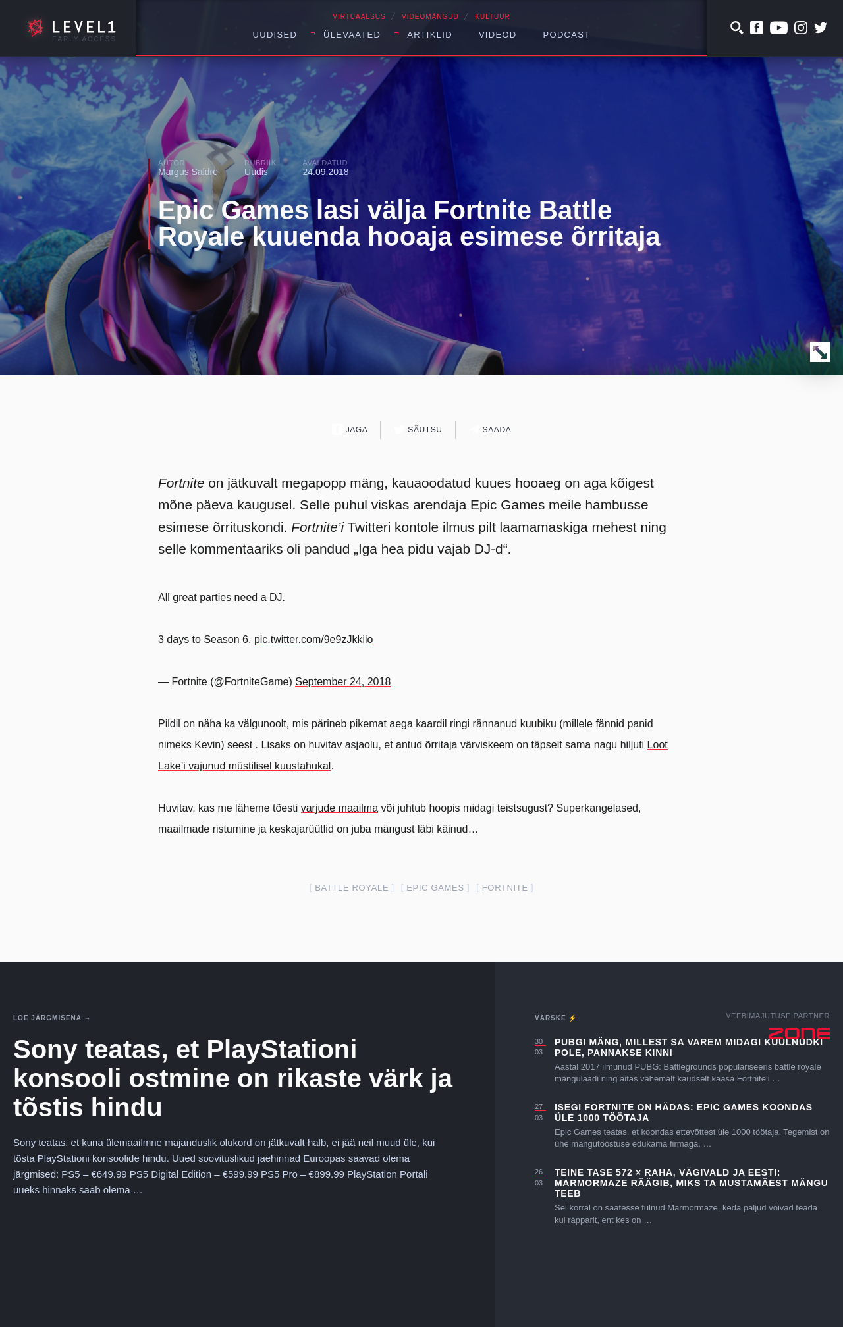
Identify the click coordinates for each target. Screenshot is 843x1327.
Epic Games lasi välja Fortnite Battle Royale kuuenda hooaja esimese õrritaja (409, 223)
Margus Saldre (188, 172)
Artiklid (429, 34)
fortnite (505, 888)
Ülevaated (352, 34)
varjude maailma (339, 808)
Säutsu (418, 429)
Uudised (275, 34)
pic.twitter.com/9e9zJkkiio (313, 639)
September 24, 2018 (343, 681)
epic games (435, 888)
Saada (490, 429)
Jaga (350, 429)
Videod (498, 34)
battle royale (352, 888)
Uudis (256, 172)
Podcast (567, 34)
